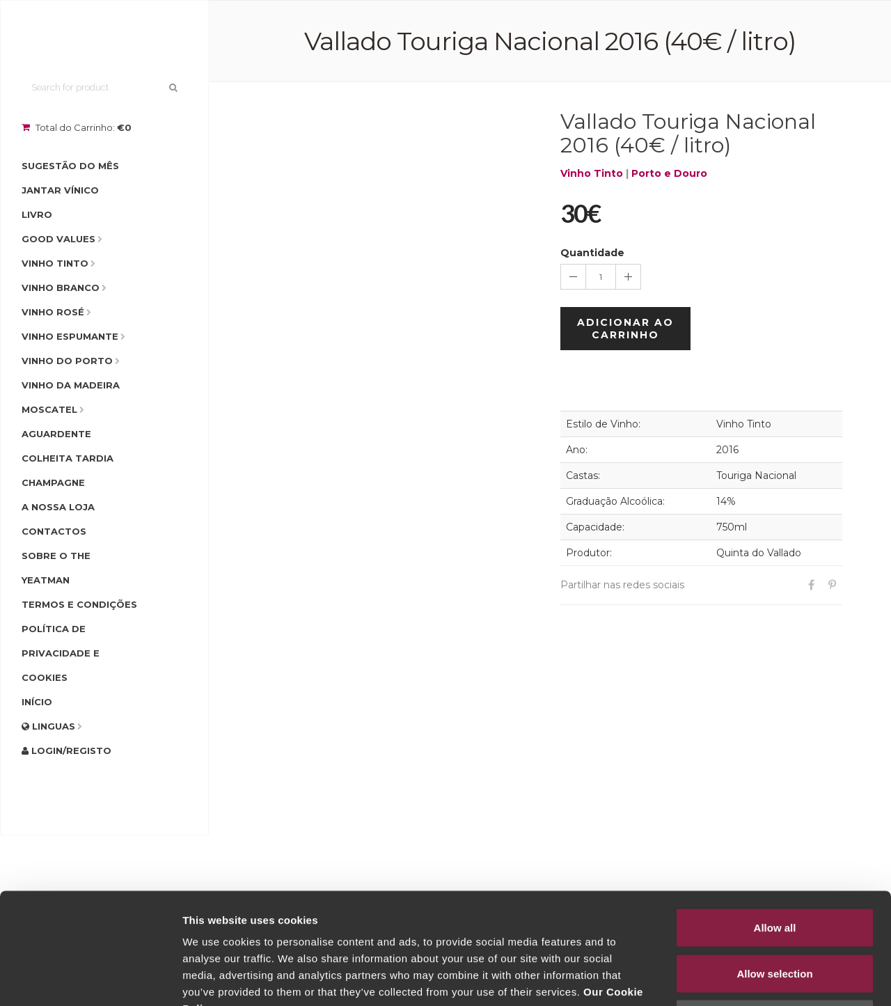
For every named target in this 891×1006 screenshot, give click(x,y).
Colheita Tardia (67, 458)
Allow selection (774, 869)
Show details (730, 978)
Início (37, 701)
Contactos (54, 531)
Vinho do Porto (67, 360)
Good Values (58, 238)
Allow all (775, 823)
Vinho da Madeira (71, 385)
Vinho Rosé (53, 311)
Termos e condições (79, 604)
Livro (37, 214)
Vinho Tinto (55, 263)
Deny (775, 914)
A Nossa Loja (58, 506)
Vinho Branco (61, 287)
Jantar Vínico (60, 190)
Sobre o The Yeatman (56, 567)
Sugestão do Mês (70, 165)
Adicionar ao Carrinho (625, 328)
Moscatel (49, 409)
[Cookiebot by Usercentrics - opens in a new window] (90, 978)
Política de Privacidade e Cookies (61, 653)
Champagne (53, 482)
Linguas (48, 726)
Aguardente (56, 433)
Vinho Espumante (70, 336)
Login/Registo (66, 750)
